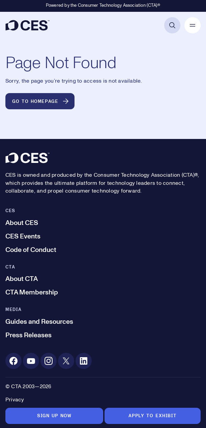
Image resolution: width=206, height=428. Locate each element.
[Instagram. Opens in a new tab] (48, 361)
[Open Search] (172, 25)
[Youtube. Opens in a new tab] (31, 361)
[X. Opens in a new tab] (66, 361)
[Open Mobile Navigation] (192, 25)
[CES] (27, 25)
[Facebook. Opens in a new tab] (13, 361)
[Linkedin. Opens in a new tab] (84, 361)
